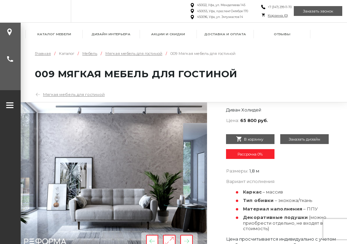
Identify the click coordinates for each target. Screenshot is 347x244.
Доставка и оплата (225, 34)
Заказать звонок (315, 11)
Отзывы (282, 34)
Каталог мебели (54, 34)
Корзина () (270, 15)
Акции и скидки (168, 34)
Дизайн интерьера (110, 34)
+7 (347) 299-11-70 (272, 7)
